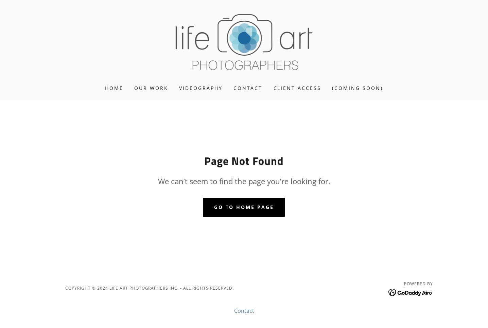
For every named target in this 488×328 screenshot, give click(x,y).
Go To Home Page (244, 207)
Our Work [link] (151, 88)
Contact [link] (248, 88)
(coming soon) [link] (357, 88)
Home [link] (114, 88)
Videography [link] (201, 88)
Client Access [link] (297, 88)
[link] (244, 41)
